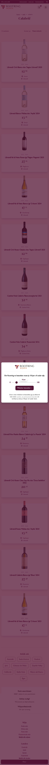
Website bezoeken (24, 388)
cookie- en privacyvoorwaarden (26, 397)
